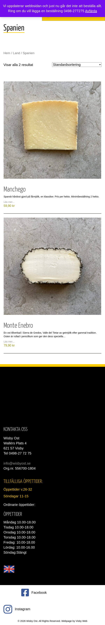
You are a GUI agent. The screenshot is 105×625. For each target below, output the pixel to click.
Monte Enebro (18, 326)
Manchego (15, 190)
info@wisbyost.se (17, 463)
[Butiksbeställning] (77, 64)
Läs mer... (9, 202)
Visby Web (81, 621)
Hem (6, 53)
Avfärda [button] (91, 11)
